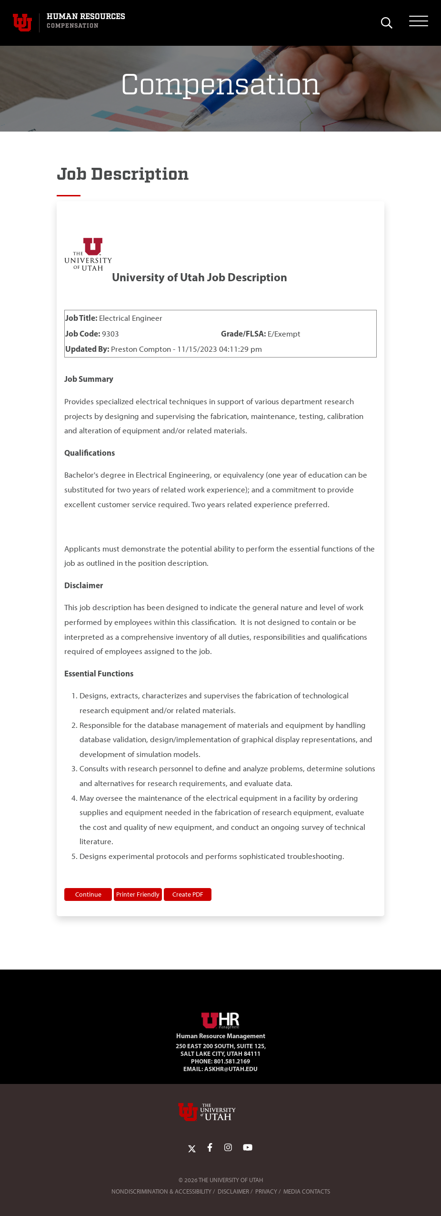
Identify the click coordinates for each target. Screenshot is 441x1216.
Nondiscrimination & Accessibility (161, 1191)
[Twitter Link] (192, 1148)
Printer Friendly (138, 894)
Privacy (266, 1191)
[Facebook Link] (209, 1148)
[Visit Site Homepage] (220, 1019)
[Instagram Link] (228, 1148)
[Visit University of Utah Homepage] (22, 23)
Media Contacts (306, 1191)
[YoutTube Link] (247, 1148)
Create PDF (187, 894)
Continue (88, 894)
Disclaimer (233, 1191)
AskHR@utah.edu (231, 1069)
